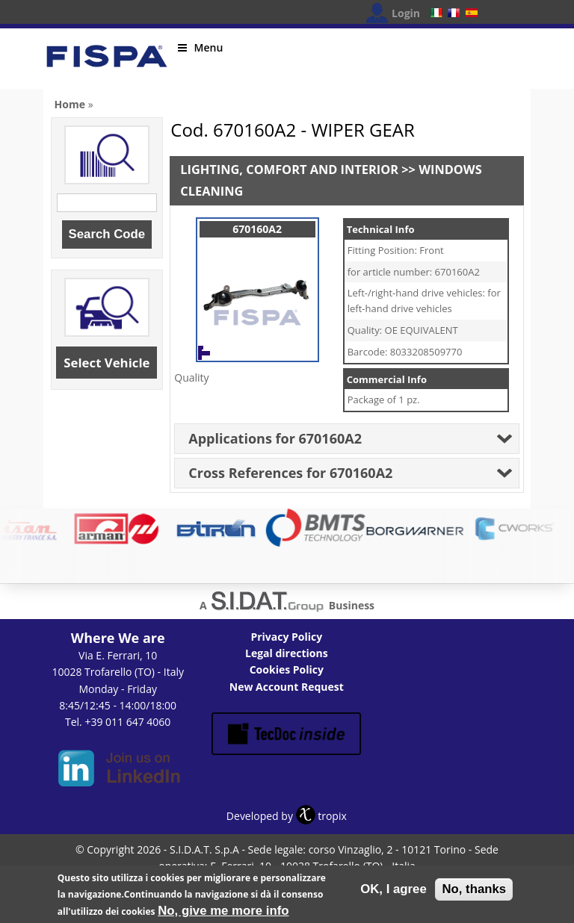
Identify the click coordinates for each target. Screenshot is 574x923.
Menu (200, 47)
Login (406, 13)
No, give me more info (223, 914)
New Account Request (286, 687)
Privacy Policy (286, 637)
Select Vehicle (106, 362)
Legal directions (286, 653)
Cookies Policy (287, 669)
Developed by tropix (286, 816)
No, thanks (474, 892)
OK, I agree (393, 892)
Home (70, 104)
